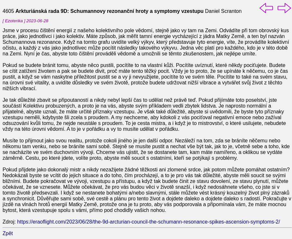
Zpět (8, 233)
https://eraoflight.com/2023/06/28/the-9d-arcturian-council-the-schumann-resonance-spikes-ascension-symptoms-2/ (148, 222)
